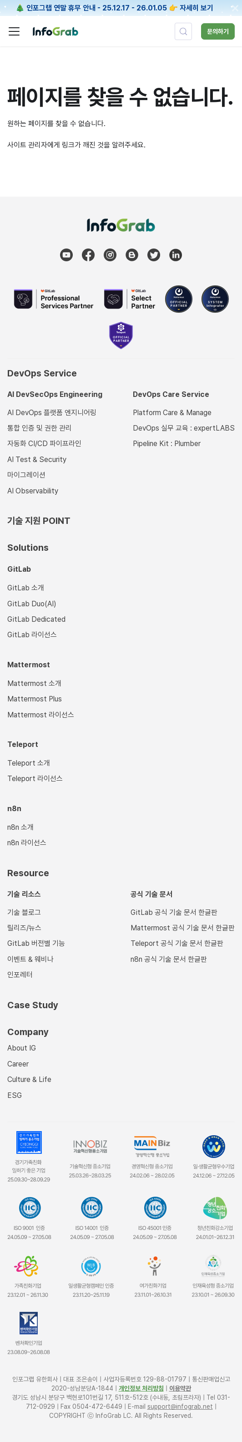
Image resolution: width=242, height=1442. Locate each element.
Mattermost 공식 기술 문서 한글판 (183, 928)
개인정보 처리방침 (141, 1388)
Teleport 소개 (28, 763)
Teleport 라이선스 (35, 778)
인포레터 (20, 974)
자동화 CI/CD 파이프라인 (44, 443)
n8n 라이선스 (26, 842)
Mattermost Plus (34, 699)
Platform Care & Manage (172, 412)
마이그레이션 (26, 475)
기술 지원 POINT (39, 520)
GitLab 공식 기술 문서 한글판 (174, 912)
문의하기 (218, 31)
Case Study (32, 1005)
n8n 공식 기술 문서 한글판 (169, 959)
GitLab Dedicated (36, 619)
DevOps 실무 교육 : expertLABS (184, 428)
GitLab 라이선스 (32, 634)
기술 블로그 (24, 912)
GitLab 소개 (25, 588)
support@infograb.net (180, 1406)
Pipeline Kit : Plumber (167, 443)
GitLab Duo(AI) (31, 603)
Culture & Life (29, 1079)
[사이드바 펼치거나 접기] (14, 31)
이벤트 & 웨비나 (30, 959)
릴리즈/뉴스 (24, 928)
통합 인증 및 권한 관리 (39, 428)
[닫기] (235, 8)
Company (28, 1031)
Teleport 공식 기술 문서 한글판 (177, 943)
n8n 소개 (20, 827)
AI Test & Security (36, 459)
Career (18, 1064)
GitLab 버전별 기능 (36, 943)
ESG (14, 1095)
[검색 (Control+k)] (183, 31)
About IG (21, 1048)
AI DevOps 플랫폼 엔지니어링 (51, 412)
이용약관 (180, 1388)
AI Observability (32, 491)
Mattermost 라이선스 (40, 715)
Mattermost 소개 (34, 683)
